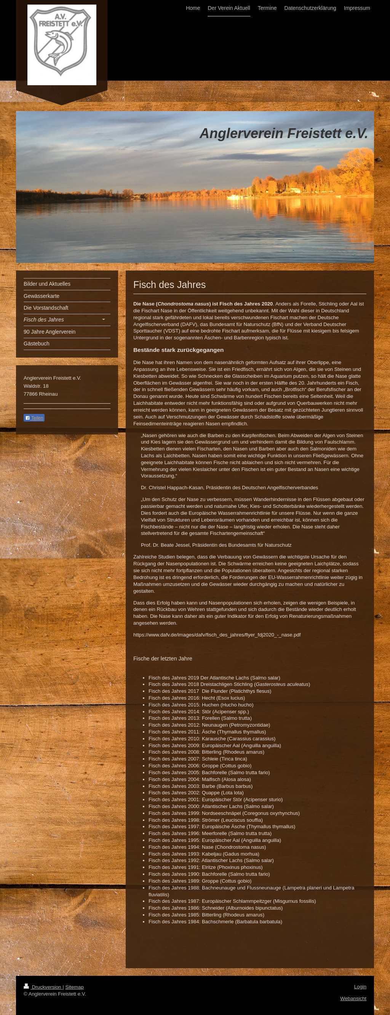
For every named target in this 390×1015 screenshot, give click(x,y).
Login (360, 987)
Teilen (34, 418)
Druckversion (43, 987)
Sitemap (74, 987)
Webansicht (353, 998)
